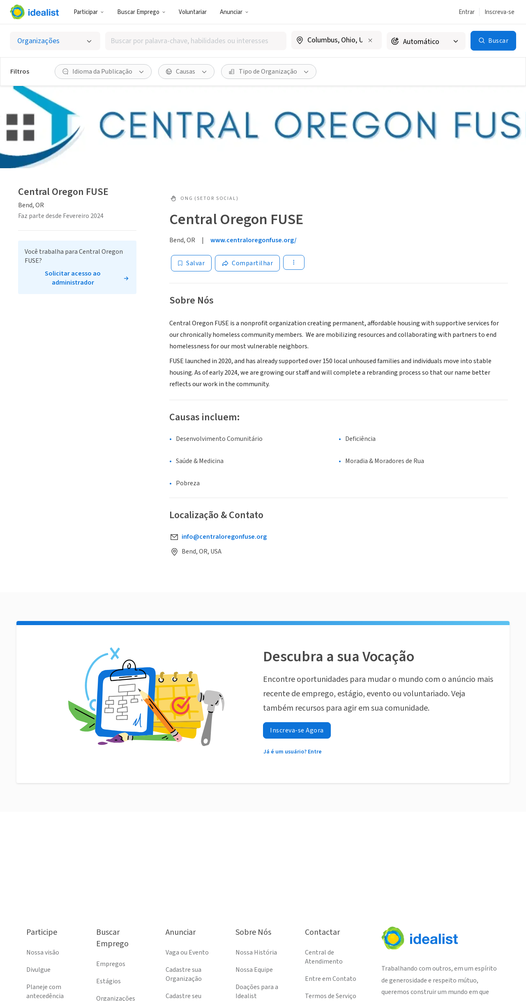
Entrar (467, 12)
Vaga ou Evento (187, 952)
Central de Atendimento (324, 957)
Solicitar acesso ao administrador (73, 278)
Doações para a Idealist (256, 991)
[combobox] (196, 41)
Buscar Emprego (141, 12)
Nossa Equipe (254, 969)
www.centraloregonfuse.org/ (253, 240)
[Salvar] (191, 263)
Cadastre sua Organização (184, 974)
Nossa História (256, 952)
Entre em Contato (330, 978)
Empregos (110, 964)
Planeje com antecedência (45, 991)
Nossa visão (42, 952)
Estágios (108, 981)
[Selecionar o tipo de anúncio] (55, 41)
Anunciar (234, 12)
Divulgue (38, 969)
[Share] (247, 263)
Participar (89, 12)
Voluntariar (193, 12)
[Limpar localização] (370, 40)
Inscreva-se (499, 12)
